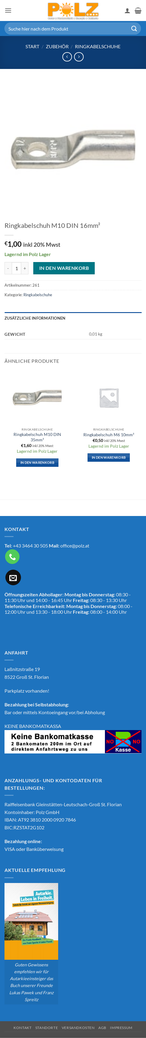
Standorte (46, 1027)
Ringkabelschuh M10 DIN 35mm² (37, 437)
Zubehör (57, 46)
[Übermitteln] (134, 28)
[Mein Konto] (127, 10)
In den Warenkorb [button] (37, 462)
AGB (102, 1027)
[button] (8, 10)
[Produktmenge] (16, 268)
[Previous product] (78, 56)
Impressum (121, 1027)
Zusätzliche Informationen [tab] (34, 318)
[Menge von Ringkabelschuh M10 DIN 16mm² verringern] (8, 268)
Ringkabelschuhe (98, 46)
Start (32, 46)
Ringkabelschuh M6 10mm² (108, 434)
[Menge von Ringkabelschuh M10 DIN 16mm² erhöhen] (24, 268)
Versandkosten (78, 1027)
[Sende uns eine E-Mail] (13, 577)
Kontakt (22, 1027)
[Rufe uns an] (12, 556)
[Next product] (67, 56)
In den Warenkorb (64, 268)
